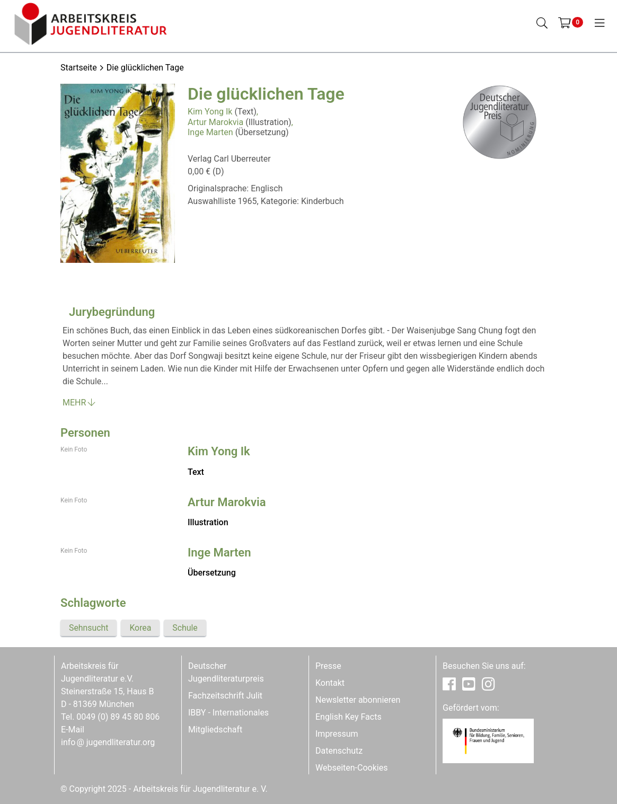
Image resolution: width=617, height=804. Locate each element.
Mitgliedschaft (215, 730)
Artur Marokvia (215, 122)
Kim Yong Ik (210, 112)
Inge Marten (210, 132)
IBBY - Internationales (228, 713)
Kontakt (330, 683)
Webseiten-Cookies (351, 768)
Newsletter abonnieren (357, 700)
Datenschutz (339, 751)
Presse (328, 666)
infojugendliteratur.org (108, 742)
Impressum (336, 734)
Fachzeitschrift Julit (225, 696)
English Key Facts (348, 717)
